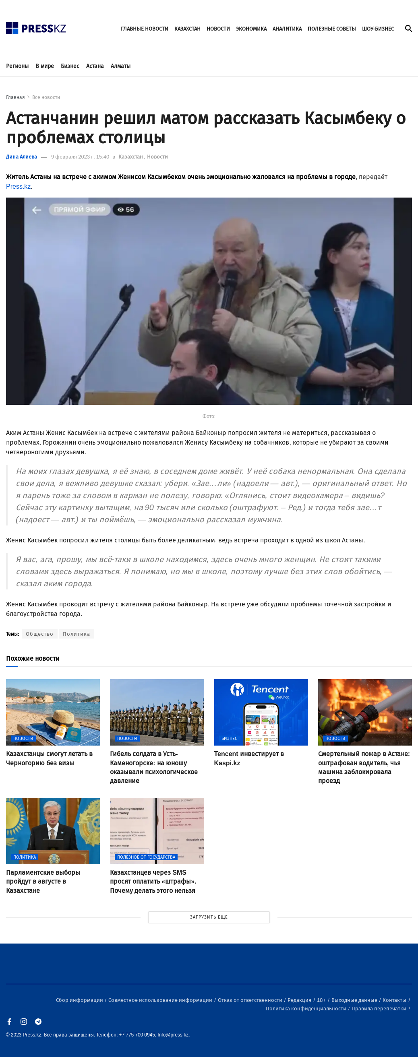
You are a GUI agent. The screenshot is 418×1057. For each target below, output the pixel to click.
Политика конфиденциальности (307, 1008)
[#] (36, 26)
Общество (40, 634)
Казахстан (131, 157)
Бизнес (70, 66)
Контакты (395, 1000)
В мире (44, 66)
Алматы (120, 66)
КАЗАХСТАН (187, 29)
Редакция (300, 1000)
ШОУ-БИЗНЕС (378, 29)
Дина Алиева (21, 157)
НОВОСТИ (218, 29)
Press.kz (18, 186)
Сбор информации (80, 1000)
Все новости (46, 97)
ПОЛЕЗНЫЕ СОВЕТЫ (332, 29)
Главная (15, 97)
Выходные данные (355, 1000)
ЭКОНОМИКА (251, 29)
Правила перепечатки (380, 1008)
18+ (322, 1000)
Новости (157, 157)
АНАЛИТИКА (287, 29)
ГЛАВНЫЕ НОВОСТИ (144, 29)
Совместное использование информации (160, 1000)
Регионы (17, 66)
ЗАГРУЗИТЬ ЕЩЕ (209, 917)
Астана (95, 66)
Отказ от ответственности (250, 1000)
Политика (76, 634)
